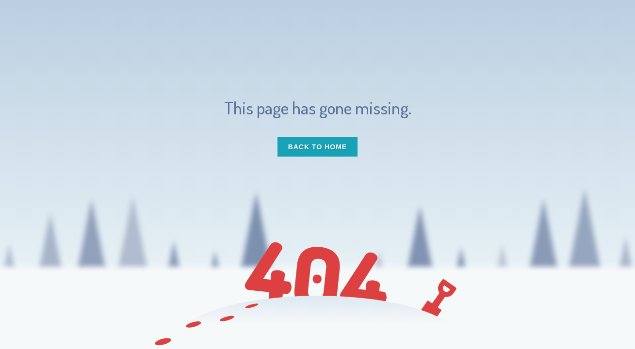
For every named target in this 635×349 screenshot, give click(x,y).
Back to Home (317, 147)
